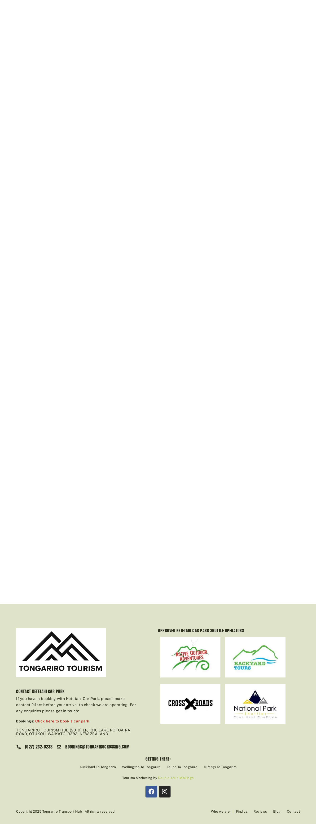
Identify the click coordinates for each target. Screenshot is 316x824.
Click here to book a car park (62, 721)
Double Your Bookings (176, 778)
